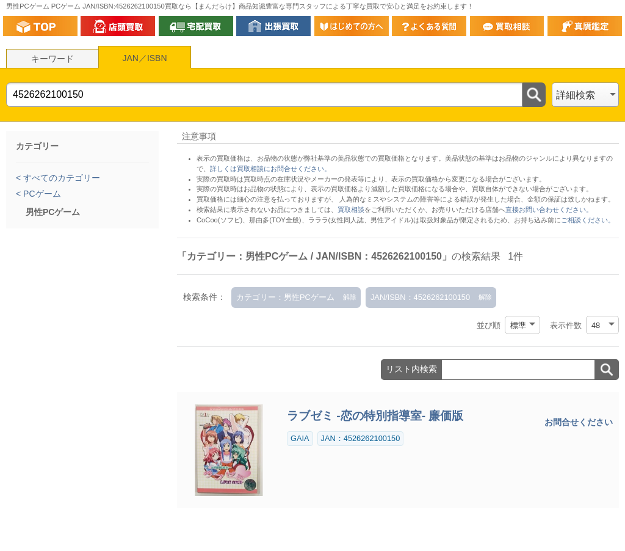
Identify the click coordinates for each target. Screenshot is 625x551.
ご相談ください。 (588, 220)
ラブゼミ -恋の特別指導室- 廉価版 (375, 415)
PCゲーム (40, 194)
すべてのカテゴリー (60, 178)
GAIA (300, 438)
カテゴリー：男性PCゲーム (285, 297)
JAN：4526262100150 (360, 438)
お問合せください (578, 422)
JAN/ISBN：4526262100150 (420, 297)
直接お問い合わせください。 (549, 209)
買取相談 (351, 209)
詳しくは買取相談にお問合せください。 (270, 168)
